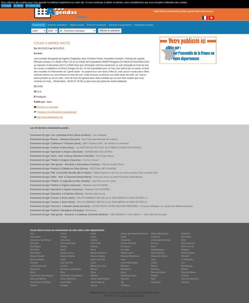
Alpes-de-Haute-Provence (134, 233)
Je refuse (18, 5)
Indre (63, 259)
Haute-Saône (188, 253)
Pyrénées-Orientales (71, 275)
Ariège (63, 237)
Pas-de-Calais (158, 272)
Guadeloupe (157, 249)
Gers (93, 249)
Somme (125, 278)
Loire (93, 262)
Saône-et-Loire (129, 275)
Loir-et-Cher (66, 262)
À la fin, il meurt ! (91, 160)
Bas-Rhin (186, 237)
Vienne (34, 285)
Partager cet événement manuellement (56, 112)
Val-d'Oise (65, 282)
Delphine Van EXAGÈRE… (96, 185)
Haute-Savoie (37, 256)
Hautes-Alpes (98, 256)
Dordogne (35, 246)
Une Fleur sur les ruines (104, 181)
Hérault (185, 256)
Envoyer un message (47, 107)
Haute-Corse (67, 253)
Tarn (153, 278)
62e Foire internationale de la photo (100, 139)
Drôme (94, 246)
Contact (112, 292)
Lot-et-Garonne (38, 266)
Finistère (35, 249)
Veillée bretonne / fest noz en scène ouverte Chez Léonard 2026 (125, 172)
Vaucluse (156, 282)
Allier (93, 233)
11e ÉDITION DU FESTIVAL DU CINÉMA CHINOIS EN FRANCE (108, 147)
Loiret (154, 262)
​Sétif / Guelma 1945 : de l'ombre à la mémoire (106, 143)
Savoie (185, 275)
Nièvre (184, 269)
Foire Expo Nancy (105, 156)
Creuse (155, 243)
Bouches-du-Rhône (40, 240)
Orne (93, 272)
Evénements (38, 25)
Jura (153, 259)
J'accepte (6, 5)
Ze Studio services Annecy (131, 295)
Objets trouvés (76, 25)
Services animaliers (57, 25)
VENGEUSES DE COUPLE (99, 151)
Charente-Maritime (161, 240)
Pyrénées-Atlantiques (41, 275)
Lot (183, 262)
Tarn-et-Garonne (190, 278)
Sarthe (154, 275)
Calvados (65, 240)
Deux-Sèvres (188, 243)
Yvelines (125, 285)
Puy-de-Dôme (188, 272)
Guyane (185, 249)
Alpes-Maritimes (160, 233)
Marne (154, 266)
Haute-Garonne (99, 253)
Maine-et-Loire (98, 266)
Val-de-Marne (98, 282)
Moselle (155, 269)
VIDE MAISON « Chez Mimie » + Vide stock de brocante (138, 214)
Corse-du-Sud (67, 243)
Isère (123, 259)
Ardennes (35, 237)
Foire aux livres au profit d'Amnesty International (118, 177)
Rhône (94, 275)
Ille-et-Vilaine (37, 259)
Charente (126, 240)
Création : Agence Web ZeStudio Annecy (138, 292)
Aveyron (155, 237)
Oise (62, 272)
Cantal (94, 240)
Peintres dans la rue (95, 193)
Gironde (125, 249)
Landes (34, 262)
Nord (32, 272)
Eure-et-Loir (187, 246)
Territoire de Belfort (40, 282)
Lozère (64, 266)
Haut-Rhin (35, 253)
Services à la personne (120, 25)
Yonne (94, 285)
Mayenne (35, 269)
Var (122, 282)
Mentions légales (98, 292)
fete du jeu (91, 210)
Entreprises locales (143, 25)
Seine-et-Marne (38, 278)
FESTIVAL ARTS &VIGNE (103, 168)
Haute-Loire (127, 253)
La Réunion (187, 259)
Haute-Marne (158, 253)
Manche (125, 266)
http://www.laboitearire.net (50, 117)
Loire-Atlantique (129, 262)
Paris (123, 272)
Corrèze (34, 243)
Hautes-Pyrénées (130, 256)
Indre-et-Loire (98, 259)
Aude (123, 237)
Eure (153, 246)
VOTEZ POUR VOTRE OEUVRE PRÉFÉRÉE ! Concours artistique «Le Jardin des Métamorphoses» (142, 206)
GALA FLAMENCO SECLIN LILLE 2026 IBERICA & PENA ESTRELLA (112, 198)
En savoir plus (33, 5)
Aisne (63, 233)
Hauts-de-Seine (159, 256)
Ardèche (185, 233)
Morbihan (126, 269)
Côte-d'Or (96, 243)
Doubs (63, 246)
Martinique (187, 266)
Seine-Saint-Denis (100, 278)
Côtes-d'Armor (129, 243)
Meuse (94, 269)
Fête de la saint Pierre (113, 164)
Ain (32, 233)
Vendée (185, 282)
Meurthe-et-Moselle (70, 269)
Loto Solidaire (100, 135)
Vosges (64, 285)
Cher (183, 240)
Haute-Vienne (67, 256)
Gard (63, 249)
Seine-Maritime (68, 278)
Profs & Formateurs (96, 25)
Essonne (125, 246)
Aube (93, 237)
